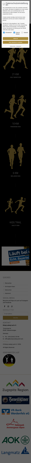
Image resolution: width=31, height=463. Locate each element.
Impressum (18, 46)
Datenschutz (12, 46)
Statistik (24, 32)
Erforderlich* (7, 32)
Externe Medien (16, 33)
